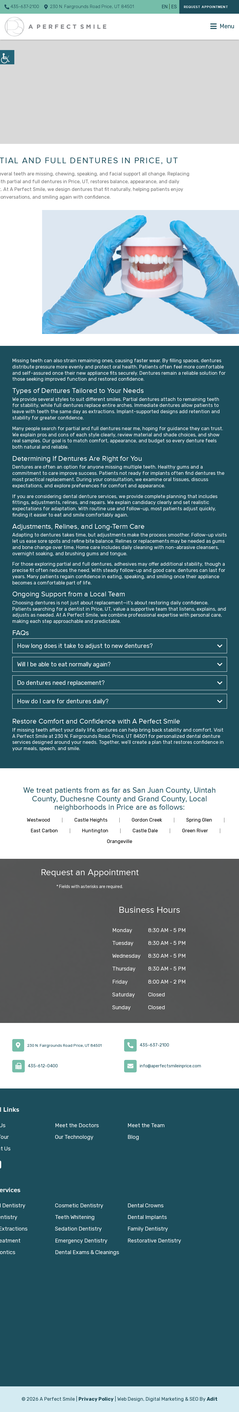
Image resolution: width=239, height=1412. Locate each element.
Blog (133, 1137)
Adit (212, 1399)
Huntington (95, 830)
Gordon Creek (147, 820)
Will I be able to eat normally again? (119, 664)
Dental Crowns (145, 1205)
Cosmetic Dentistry (79, 1205)
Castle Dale (145, 830)
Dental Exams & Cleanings (87, 1252)
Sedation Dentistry (78, 1229)
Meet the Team (146, 1125)
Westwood (38, 820)
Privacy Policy (96, 1399)
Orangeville (119, 841)
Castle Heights (90, 820)
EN (165, 7)
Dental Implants (147, 1217)
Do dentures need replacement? (119, 682)
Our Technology (74, 1137)
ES (174, 7)
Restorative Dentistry (154, 1240)
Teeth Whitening (75, 1217)
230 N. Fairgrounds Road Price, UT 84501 (89, 6)
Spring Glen (199, 820)
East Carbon (44, 830)
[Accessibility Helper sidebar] (7, 57)
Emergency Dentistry (81, 1240)
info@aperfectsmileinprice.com (170, 1066)
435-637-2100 (21, 6)
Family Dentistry (147, 1229)
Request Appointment (206, 7)
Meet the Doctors (77, 1125)
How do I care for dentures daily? (119, 701)
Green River (195, 830)
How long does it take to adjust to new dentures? (119, 645)
